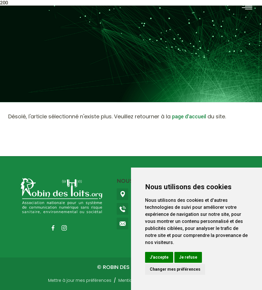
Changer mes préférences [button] (175, 269)
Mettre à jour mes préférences (79, 280)
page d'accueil (189, 116)
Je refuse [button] (188, 257)
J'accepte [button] (159, 257)
